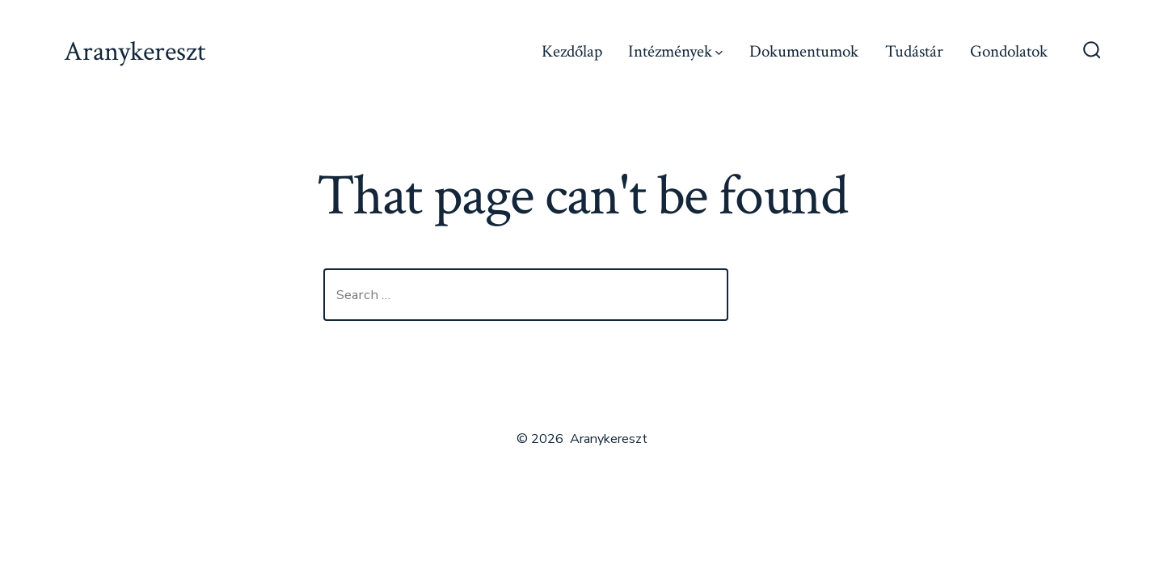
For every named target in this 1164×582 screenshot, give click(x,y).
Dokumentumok (803, 51)
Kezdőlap (572, 51)
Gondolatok (1009, 51)
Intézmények (675, 51)
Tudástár (914, 51)
